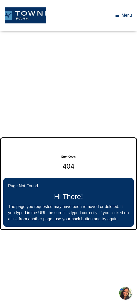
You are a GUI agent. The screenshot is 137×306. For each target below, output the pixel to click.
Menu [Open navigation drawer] (123, 15)
